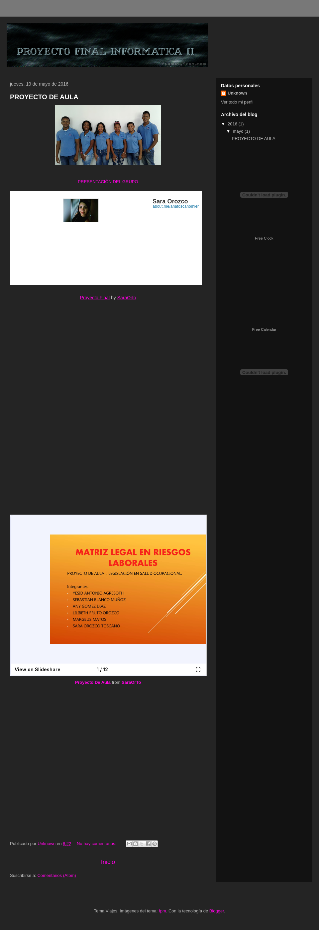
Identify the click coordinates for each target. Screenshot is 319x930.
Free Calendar (264, 329)
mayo (239, 131)
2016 (233, 123)
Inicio (108, 862)
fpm (162, 910)
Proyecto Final (95, 297)
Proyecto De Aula (93, 682)
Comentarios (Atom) (56, 875)
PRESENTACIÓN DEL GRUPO (108, 181)
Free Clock (264, 238)
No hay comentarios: (97, 843)
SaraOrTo (131, 682)
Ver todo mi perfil (237, 102)
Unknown (237, 93)
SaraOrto (126, 297)
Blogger (216, 910)
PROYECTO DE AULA (44, 97)
